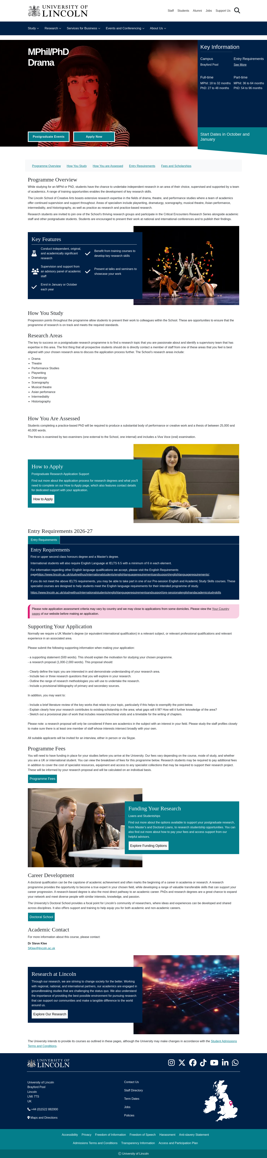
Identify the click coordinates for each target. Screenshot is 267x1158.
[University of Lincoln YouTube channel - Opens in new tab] (214, 1063)
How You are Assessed (108, 166)
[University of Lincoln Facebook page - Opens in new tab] (192, 1063)
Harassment (167, 1134)
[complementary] (40, 1130)
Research (51, 28)
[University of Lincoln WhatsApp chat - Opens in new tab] (235, 1063)
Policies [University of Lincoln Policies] (129, 1115)
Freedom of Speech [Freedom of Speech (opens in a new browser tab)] (143, 1134)
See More (240, 64)
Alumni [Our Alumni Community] (197, 10)
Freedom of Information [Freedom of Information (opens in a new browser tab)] (110, 1134)
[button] (237, 10)
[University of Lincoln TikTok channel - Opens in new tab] (203, 1063)
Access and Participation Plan (178, 1143)
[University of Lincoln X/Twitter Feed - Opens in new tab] (181, 1063)
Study (32, 28)
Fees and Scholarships (176, 166)
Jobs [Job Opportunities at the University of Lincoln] (209, 10)
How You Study (77, 166)
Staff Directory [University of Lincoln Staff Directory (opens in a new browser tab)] (133, 1090)
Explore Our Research (49, 1014)
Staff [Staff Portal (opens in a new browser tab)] (171, 10)
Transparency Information (138, 1143)
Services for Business (82, 28)
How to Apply (43, 499)
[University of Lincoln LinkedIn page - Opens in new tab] (225, 1063)
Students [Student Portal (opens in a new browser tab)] (183, 10)
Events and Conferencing (123, 28)
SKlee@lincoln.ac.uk (41, 948)
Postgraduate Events (49, 136)
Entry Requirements (142, 166)
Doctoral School (41, 917)
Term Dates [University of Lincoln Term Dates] (131, 1098)
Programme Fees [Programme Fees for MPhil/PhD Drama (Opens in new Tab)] (42, 779)
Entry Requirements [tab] (44, 539)
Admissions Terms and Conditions (95, 1143)
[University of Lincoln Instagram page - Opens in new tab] (171, 1063)
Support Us (223, 10)
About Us (156, 28)
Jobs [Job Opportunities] (127, 1107)
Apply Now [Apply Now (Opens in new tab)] (94, 136)
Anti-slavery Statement (194, 1134)
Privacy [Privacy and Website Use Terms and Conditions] (86, 1134)
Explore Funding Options (148, 846)
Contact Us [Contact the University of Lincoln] (131, 1082)
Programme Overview (46, 166)
